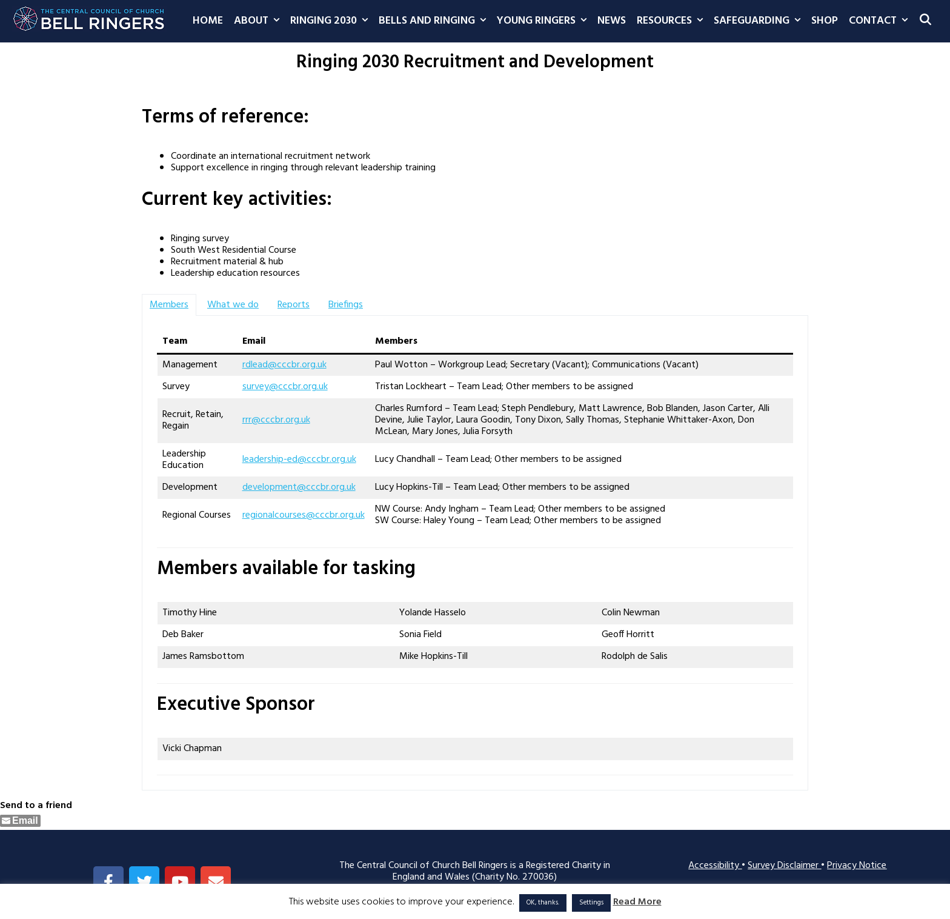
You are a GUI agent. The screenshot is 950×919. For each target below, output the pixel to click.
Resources (672, 21)
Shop (824, 21)
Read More (637, 902)
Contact (881, 21)
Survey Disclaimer (784, 866)
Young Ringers (544, 21)
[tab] (169, 305)
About (259, 21)
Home (208, 21)
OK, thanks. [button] (542, 902)
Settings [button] (591, 902)
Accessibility (715, 866)
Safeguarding (760, 21)
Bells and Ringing (435, 21)
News (611, 21)
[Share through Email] (20, 821)
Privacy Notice (856, 866)
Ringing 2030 (331, 21)
